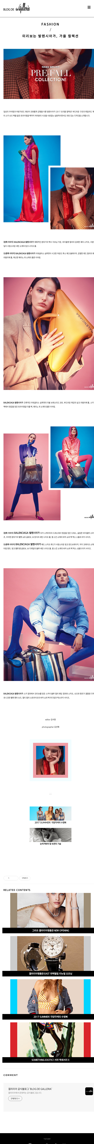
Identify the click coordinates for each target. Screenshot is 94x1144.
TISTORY (47, 1139)
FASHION (50, 24)
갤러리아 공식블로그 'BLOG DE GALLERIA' (30, 1088)
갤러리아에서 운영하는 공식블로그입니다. (25, 1093)
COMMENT (10, 1075)
